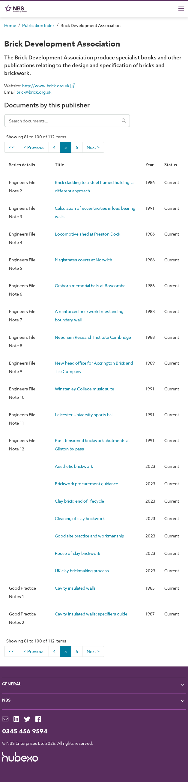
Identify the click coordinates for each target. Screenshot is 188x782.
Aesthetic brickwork (74, 466)
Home (10, 25)
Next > (93, 147)
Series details (22, 164)
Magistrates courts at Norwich (83, 260)
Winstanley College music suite (84, 389)
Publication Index (38, 25)
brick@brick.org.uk (33, 92)
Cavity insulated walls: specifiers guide (91, 614)
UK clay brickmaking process (82, 570)
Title (59, 164)
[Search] (124, 120)
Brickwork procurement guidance (86, 483)
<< (12, 147)
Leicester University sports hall (84, 414)
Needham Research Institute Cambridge (93, 337)
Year (149, 164)
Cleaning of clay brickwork (80, 518)
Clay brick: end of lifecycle (79, 501)
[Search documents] (67, 120)
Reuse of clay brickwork (77, 553)
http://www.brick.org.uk (48, 86)
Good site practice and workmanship (89, 536)
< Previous (33, 147)
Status (170, 164)
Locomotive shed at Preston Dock (87, 234)
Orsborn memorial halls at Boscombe (90, 285)
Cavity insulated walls (75, 588)
